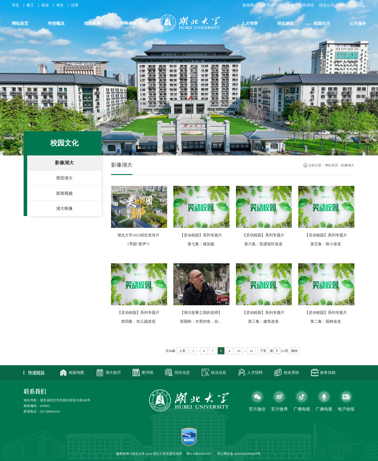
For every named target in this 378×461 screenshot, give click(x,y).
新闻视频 (64, 193)
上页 (182, 351)
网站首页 (331, 165)
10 (238, 351)
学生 (15, 5)
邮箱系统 (306, 5)
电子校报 (346, 409)
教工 (30, 5)
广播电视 (324, 409)
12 (251, 351)
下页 (263, 351)
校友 (45, 5)
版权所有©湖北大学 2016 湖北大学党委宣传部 (149, 453)
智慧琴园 (266, 5)
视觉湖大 (64, 178)
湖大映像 (64, 208)
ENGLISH (347, 5)
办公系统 (286, 5)
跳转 (294, 351)
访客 (75, 5)
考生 (60, 5)
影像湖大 (64, 162)
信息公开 (326, 5)
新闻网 (248, 5)
